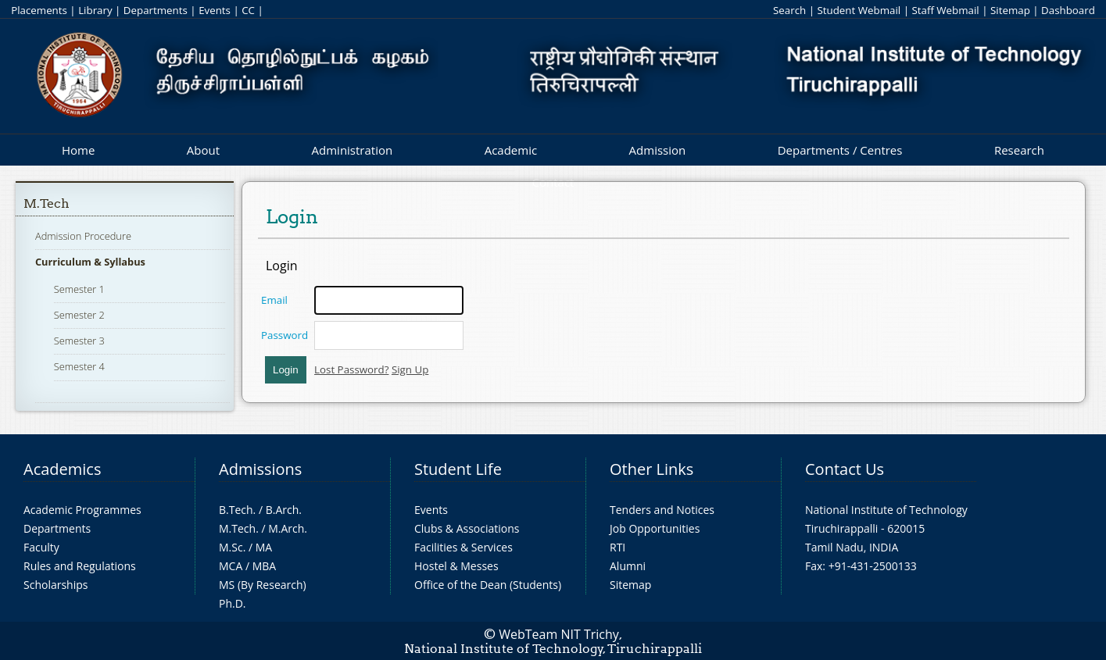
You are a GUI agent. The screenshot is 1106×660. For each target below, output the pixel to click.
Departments (155, 10)
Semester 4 (79, 366)
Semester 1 (79, 289)
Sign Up (410, 369)
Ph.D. (232, 603)
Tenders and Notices (662, 509)
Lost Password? (351, 369)
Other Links (651, 469)
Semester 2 (79, 315)
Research (1019, 150)
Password (284, 335)
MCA (230, 565)
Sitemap (1010, 10)
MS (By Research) (262, 584)
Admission (657, 150)
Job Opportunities (655, 528)
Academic (511, 150)
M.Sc (231, 547)
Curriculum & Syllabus (90, 262)
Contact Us (844, 469)
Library (95, 10)
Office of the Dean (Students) (487, 584)
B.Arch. (284, 509)
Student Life (458, 469)
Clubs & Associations (467, 528)
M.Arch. (287, 528)
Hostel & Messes (456, 565)
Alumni (628, 565)
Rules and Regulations (79, 565)
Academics (62, 469)
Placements (39, 10)
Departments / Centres (840, 150)
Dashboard (1068, 10)
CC (248, 10)
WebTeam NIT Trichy (559, 634)
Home (78, 150)
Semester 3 (79, 341)
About (203, 150)
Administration (352, 150)
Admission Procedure (83, 236)
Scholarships (55, 584)
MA (264, 547)
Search (789, 10)
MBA (264, 565)
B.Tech (236, 509)
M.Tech (46, 203)
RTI (617, 547)
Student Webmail (858, 10)
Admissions (260, 469)
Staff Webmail (945, 10)
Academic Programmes (82, 509)
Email (274, 300)
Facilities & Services (463, 547)
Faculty (41, 547)
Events (215, 10)
